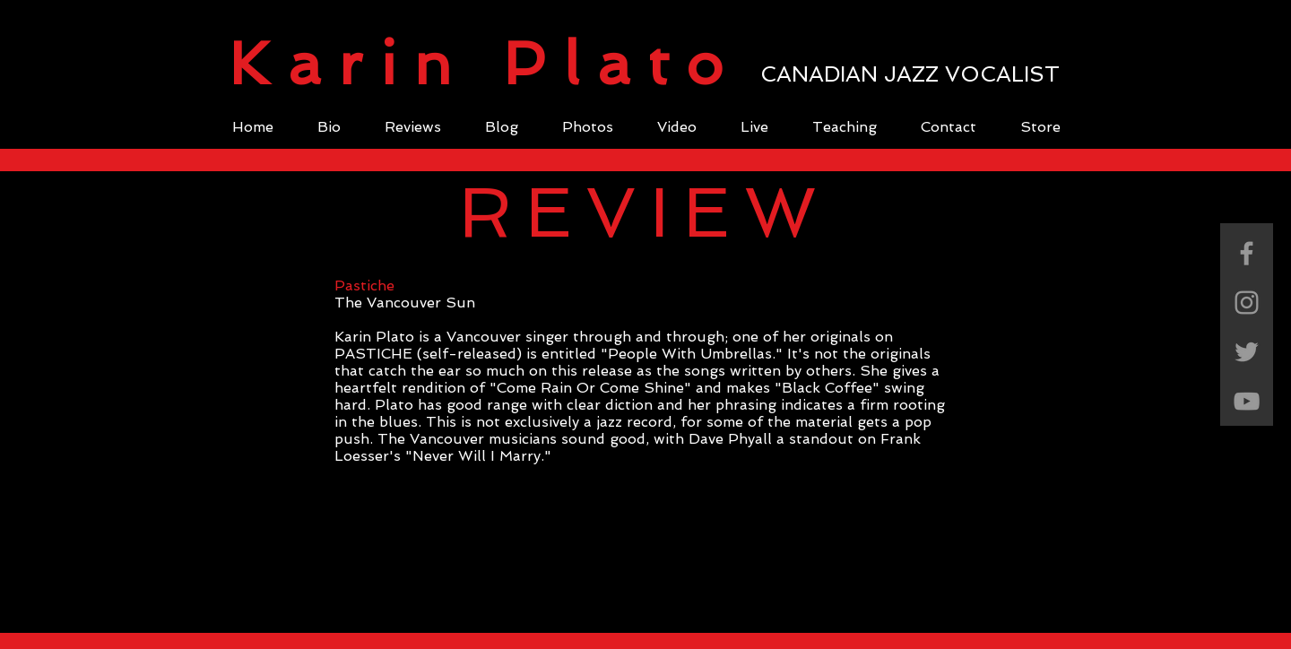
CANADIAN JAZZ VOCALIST (910, 74)
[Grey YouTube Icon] (1246, 401)
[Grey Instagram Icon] (1246, 302)
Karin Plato (485, 64)
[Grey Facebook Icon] (1246, 253)
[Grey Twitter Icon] (1246, 352)
